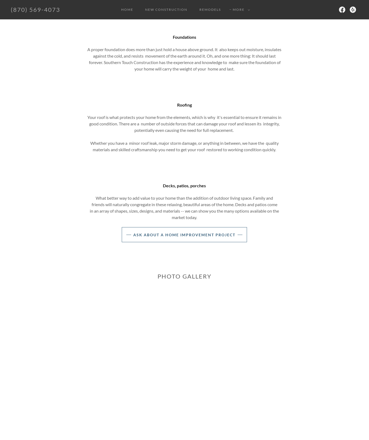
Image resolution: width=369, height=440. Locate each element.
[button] (240, 9)
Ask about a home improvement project (184, 235)
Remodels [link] (210, 10)
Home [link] (127, 10)
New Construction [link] (166, 10)
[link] (35, 10)
